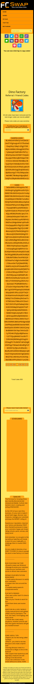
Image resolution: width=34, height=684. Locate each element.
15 (23, 364)
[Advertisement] (17, 72)
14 (20, 364)
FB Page (5, 19)
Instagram (6, 26)
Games (5, 15)
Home (4, 12)
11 (11, 364)
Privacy (23, 683)
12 (14, 364)
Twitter (6, 23)
